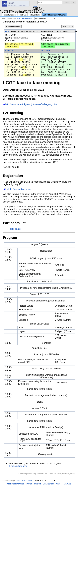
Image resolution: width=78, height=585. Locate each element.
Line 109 (9, 50)
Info (18, 18)
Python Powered (33, 484)
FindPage (23, 15)
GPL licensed (48, 484)
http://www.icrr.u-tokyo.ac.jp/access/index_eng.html (31, 104)
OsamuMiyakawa (68, 474)
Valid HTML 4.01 (63, 484)
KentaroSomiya (20, 38)
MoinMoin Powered (15, 484)
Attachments (27, 18)
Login (35, 6)
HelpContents (34, 15)
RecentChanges (9, 15)
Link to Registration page (18, 189)
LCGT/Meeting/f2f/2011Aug (55, 15)
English (13, 466)
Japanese (22, 466)
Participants (15, 229)
